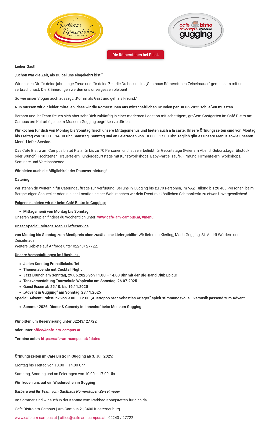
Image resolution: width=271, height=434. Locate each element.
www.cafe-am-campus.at (36, 417)
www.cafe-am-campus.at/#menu (125, 217)
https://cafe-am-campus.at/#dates (70, 338)
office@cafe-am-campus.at (83, 417)
